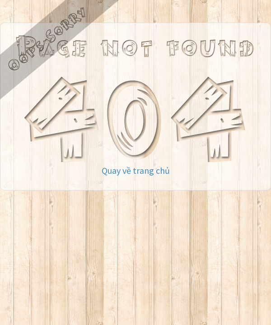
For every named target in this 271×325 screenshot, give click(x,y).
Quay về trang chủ (136, 170)
